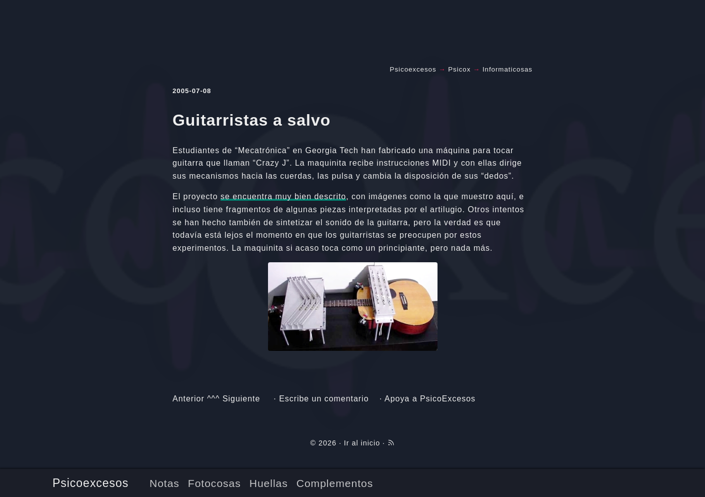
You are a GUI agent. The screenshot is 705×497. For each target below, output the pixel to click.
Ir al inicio (362, 443)
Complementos (334, 483)
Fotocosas (214, 483)
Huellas (269, 483)
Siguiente (241, 398)
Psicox (459, 69)
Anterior (188, 398)
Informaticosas (507, 69)
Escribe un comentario (323, 398)
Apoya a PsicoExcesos (430, 398)
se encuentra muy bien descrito (283, 196)
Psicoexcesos (90, 482)
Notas (165, 483)
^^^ (213, 398)
